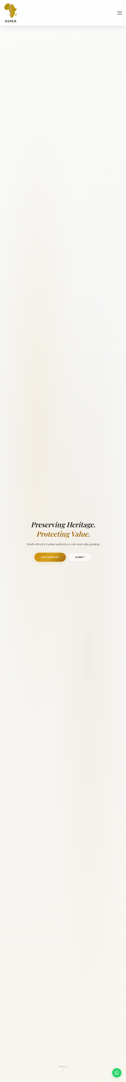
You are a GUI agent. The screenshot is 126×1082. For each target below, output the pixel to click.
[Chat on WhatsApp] (116, 1072)
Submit (80, 558)
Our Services (50, 558)
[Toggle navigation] (119, 12)
